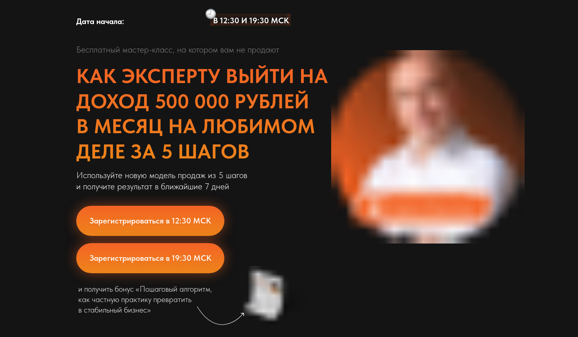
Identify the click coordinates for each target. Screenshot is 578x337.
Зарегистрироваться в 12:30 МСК (150, 220)
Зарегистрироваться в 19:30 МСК (151, 258)
